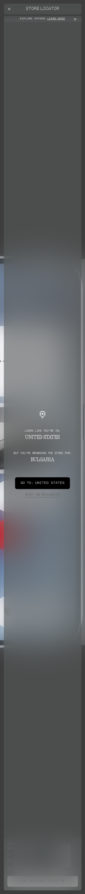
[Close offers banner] (75, 19)
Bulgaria (42, 495)
